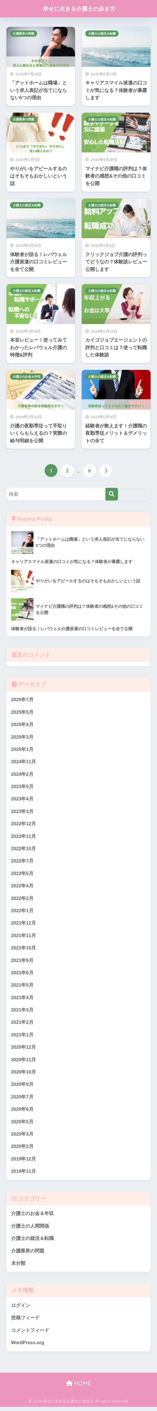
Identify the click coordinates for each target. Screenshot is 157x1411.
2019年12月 (23, 1162)
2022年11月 (23, 837)
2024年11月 (23, 762)
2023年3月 (22, 812)
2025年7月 (22, 699)
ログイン (20, 1309)
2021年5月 (22, 987)
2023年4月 (22, 799)
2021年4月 (22, 999)
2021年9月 (22, 962)
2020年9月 (22, 1087)
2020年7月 (22, 1099)
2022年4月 (22, 887)
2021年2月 (22, 1024)
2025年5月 (22, 712)
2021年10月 (23, 949)
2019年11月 (23, 1174)
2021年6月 (22, 974)
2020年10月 (23, 1074)
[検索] (111, 494)
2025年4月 (22, 724)
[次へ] (105, 470)
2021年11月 (23, 937)
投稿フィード (25, 1322)
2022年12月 (23, 824)
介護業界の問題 (23, 34)
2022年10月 (23, 849)
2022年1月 (22, 912)
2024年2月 (22, 774)
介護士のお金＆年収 (26, 377)
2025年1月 (22, 749)
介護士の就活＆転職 (102, 34)
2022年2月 (22, 899)
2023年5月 (22, 787)
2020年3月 (22, 1137)
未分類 (18, 1267)
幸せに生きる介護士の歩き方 (79, 8)
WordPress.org (28, 1346)
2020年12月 (23, 1049)
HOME (78, 1387)
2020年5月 (22, 1124)
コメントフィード (30, 1334)
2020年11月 (23, 1062)
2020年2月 (22, 1149)
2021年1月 (22, 1037)
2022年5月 (22, 874)
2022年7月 (22, 862)
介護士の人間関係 (30, 1229)
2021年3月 (22, 1012)
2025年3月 (22, 737)
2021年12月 (23, 924)
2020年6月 (22, 1112)
